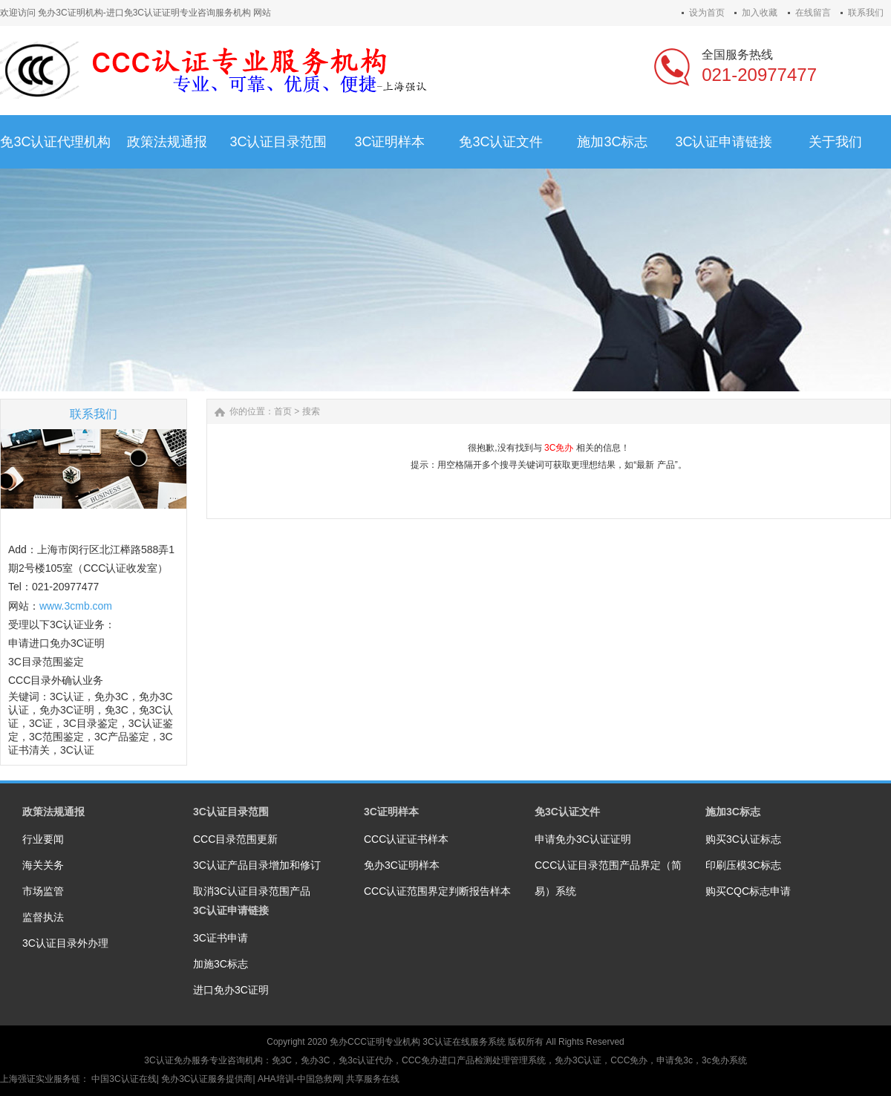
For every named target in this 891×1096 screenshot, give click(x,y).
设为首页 (707, 12)
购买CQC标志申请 (748, 891)
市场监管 (43, 891)
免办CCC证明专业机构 (375, 1042)
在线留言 (813, 12)
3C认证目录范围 (231, 812)
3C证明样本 (391, 812)
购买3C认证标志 (743, 839)
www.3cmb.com (75, 606)
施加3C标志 (732, 812)
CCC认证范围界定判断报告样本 (437, 891)
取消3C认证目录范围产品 (251, 891)
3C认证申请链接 (231, 910)
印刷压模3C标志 (743, 865)
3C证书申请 (220, 938)
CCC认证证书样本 (406, 839)
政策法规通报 (53, 812)
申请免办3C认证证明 (583, 839)
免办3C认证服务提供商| (209, 1079)
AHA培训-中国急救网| (302, 1079)
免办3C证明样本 (402, 865)
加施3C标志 (220, 964)
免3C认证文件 (567, 812)
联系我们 (866, 12)
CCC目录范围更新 (235, 839)
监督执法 (43, 917)
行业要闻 (43, 839)
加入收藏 (759, 12)
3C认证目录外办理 (65, 943)
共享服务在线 (372, 1079)
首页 (283, 411)
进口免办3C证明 (231, 990)
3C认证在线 (445, 1042)
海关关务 (43, 865)
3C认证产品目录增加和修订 (257, 865)
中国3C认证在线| (126, 1079)
